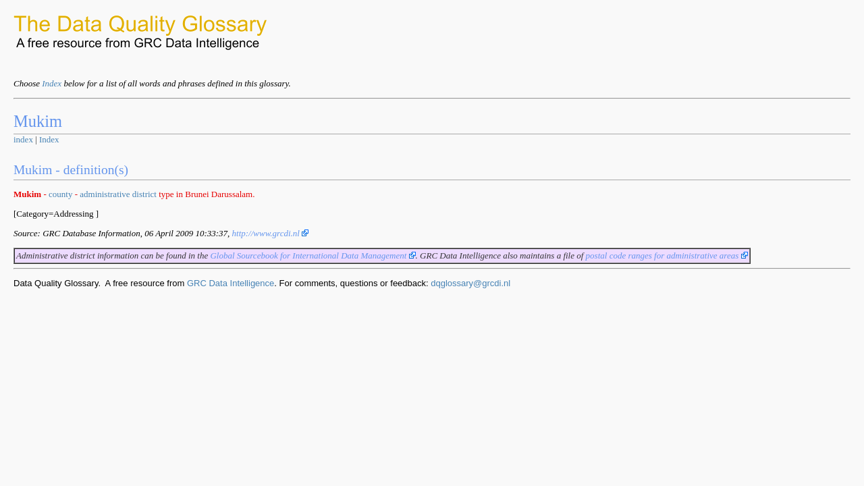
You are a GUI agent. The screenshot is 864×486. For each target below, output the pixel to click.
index (23, 139)
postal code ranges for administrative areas (667, 255)
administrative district (118, 194)
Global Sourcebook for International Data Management (312, 255)
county (60, 194)
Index (51, 83)
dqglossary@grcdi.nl (470, 283)
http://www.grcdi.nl (270, 233)
